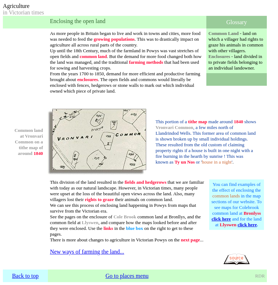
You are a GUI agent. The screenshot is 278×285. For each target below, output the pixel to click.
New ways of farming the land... (87, 252)
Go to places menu (127, 276)
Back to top (25, 276)
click (216, 219)
